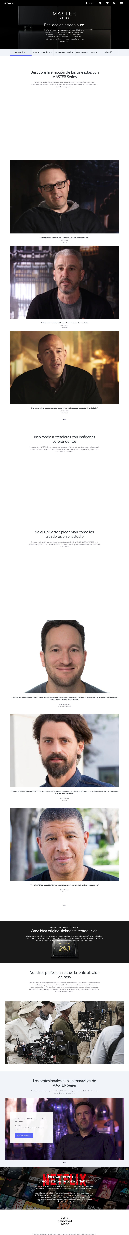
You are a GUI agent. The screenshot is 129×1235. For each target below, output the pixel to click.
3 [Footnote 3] (103, 1107)
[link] (9, 3)
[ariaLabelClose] (121, 3)
